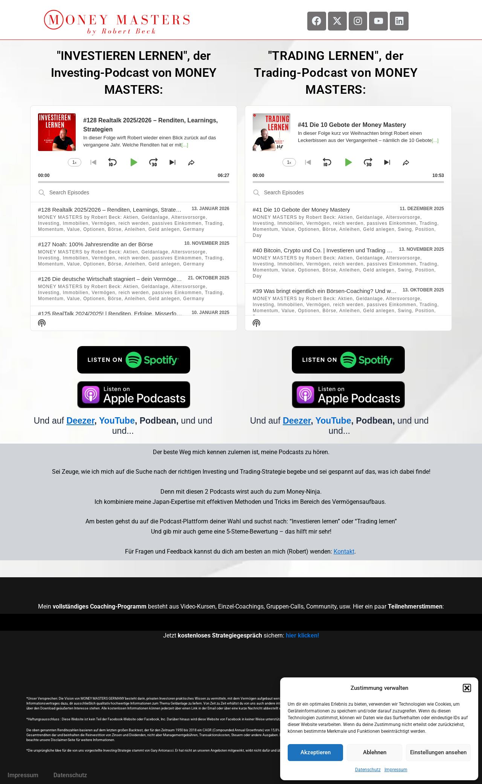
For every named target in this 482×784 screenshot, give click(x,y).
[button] (467, 688)
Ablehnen (374, 752)
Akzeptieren (315, 752)
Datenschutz (368, 769)
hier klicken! (302, 635)
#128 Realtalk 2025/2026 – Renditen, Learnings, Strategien (112, 209)
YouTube (117, 421)
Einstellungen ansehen (438, 752)
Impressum (395, 769)
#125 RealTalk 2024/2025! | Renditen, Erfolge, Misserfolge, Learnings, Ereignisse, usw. (147, 313)
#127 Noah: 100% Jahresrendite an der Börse (95, 244)
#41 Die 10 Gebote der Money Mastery (301, 209)
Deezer (80, 421)
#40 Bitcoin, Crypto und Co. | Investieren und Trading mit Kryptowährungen (346, 250)
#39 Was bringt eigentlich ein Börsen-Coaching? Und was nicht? (333, 291)
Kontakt (344, 551)
